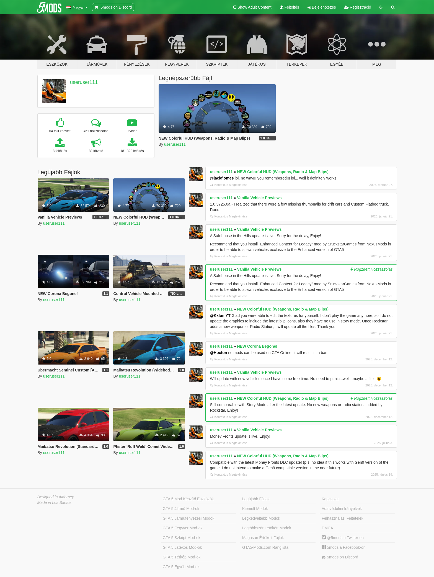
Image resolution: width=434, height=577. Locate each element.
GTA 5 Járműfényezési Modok (188, 518)
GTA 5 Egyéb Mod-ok (181, 567)
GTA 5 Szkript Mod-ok (181, 537)
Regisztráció (357, 7)
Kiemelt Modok (255, 508)
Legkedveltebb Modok (261, 518)
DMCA (327, 528)
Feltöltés (289, 7)
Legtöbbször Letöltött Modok (266, 528)
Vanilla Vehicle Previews (259, 198)
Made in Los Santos (54, 502)
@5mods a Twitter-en (343, 537)
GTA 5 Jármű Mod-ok (181, 508)
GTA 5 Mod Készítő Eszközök (188, 499)
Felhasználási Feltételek (342, 518)
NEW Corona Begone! (257, 346)
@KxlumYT (220, 315)
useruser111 (84, 82)
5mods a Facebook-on (343, 547)
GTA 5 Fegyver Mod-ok (183, 528)
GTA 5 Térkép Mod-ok (181, 557)
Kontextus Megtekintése (228, 184)
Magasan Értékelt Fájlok (263, 537)
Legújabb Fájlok (256, 499)
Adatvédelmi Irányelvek (342, 508)
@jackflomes (222, 178)
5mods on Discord (340, 557)
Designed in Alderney (55, 497)
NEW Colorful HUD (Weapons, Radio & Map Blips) (283, 172)
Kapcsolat (330, 499)
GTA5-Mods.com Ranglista (265, 547)
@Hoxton (218, 352)
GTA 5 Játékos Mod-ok (182, 547)
